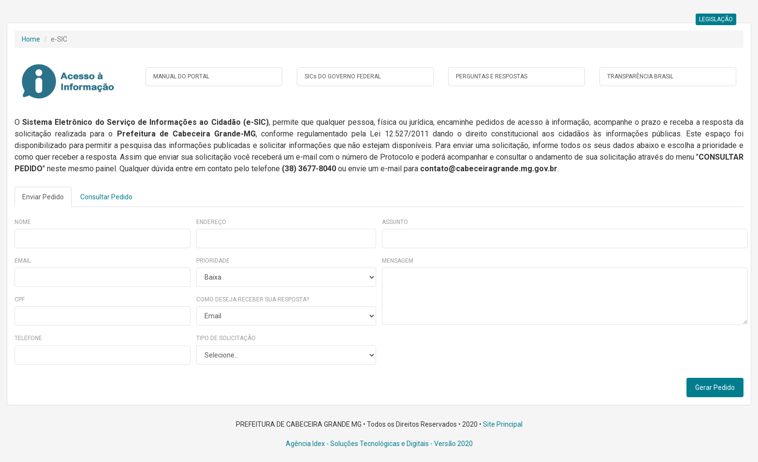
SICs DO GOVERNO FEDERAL (343, 76)
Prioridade (213, 260)
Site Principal (503, 424)
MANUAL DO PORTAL (181, 76)
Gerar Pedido (715, 387)
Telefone (28, 338)
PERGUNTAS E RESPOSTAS (491, 76)
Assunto (395, 222)
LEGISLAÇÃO (716, 19)
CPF (20, 299)
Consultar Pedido (106, 197)
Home (31, 39)
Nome (23, 222)
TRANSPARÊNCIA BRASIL (640, 76)
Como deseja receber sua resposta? (252, 299)
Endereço (211, 222)
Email (23, 260)
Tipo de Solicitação (226, 338)
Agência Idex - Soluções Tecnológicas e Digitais (357, 443)
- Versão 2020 (451, 443)
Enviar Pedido (43, 197)
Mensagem (397, 260)
